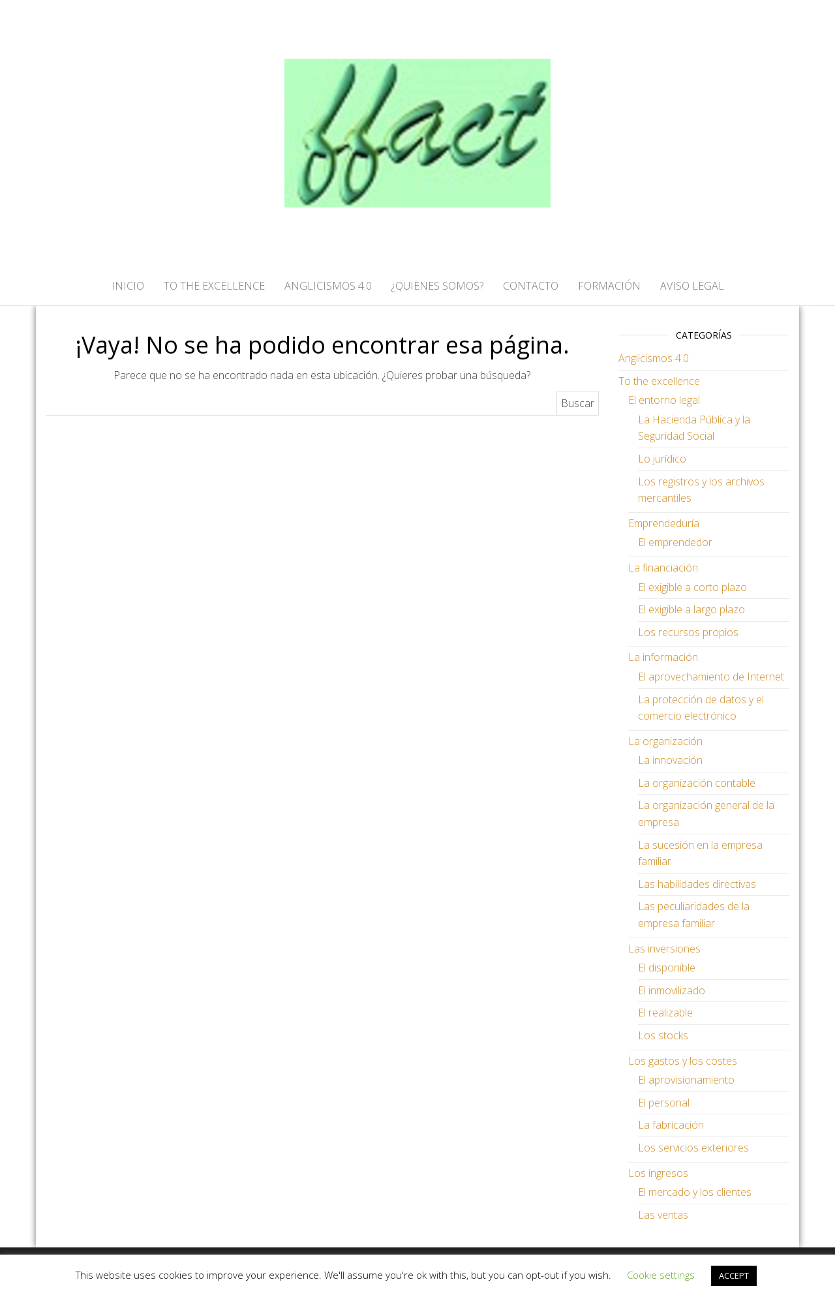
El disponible (666, 967)
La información (663, 657)
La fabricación (671, 1125)
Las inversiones (664, 948)
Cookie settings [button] (661, 1274)
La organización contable (696, 783)
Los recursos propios (688, 632)
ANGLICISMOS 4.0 (328, 286)
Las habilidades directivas (697, 884)
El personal (664, 1102)
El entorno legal (664, 400)
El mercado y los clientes (695, 1192)
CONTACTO (530, 286)
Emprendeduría (663, 523)
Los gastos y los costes (682, 1061)
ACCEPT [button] (734, 1275)
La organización (665, 741)
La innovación (670, 760)
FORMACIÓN (609, 286)
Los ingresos (658, 1173)
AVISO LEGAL (692, 286)
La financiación (663, 567)
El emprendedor (675, 542)
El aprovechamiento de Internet (711, 676)
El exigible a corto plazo (692, 587)
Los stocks (663, 1035)
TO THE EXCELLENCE (214, 286)
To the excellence (659, 381)
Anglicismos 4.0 (653, 358)
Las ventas (663, 1215)
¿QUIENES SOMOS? (437, 286)
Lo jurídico (662, 458)
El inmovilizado (671, 990)
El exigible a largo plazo (691, 609)
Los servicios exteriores (693, 1147)
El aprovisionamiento (686, 1080)
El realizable (665, 1012)
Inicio (128, 286)
